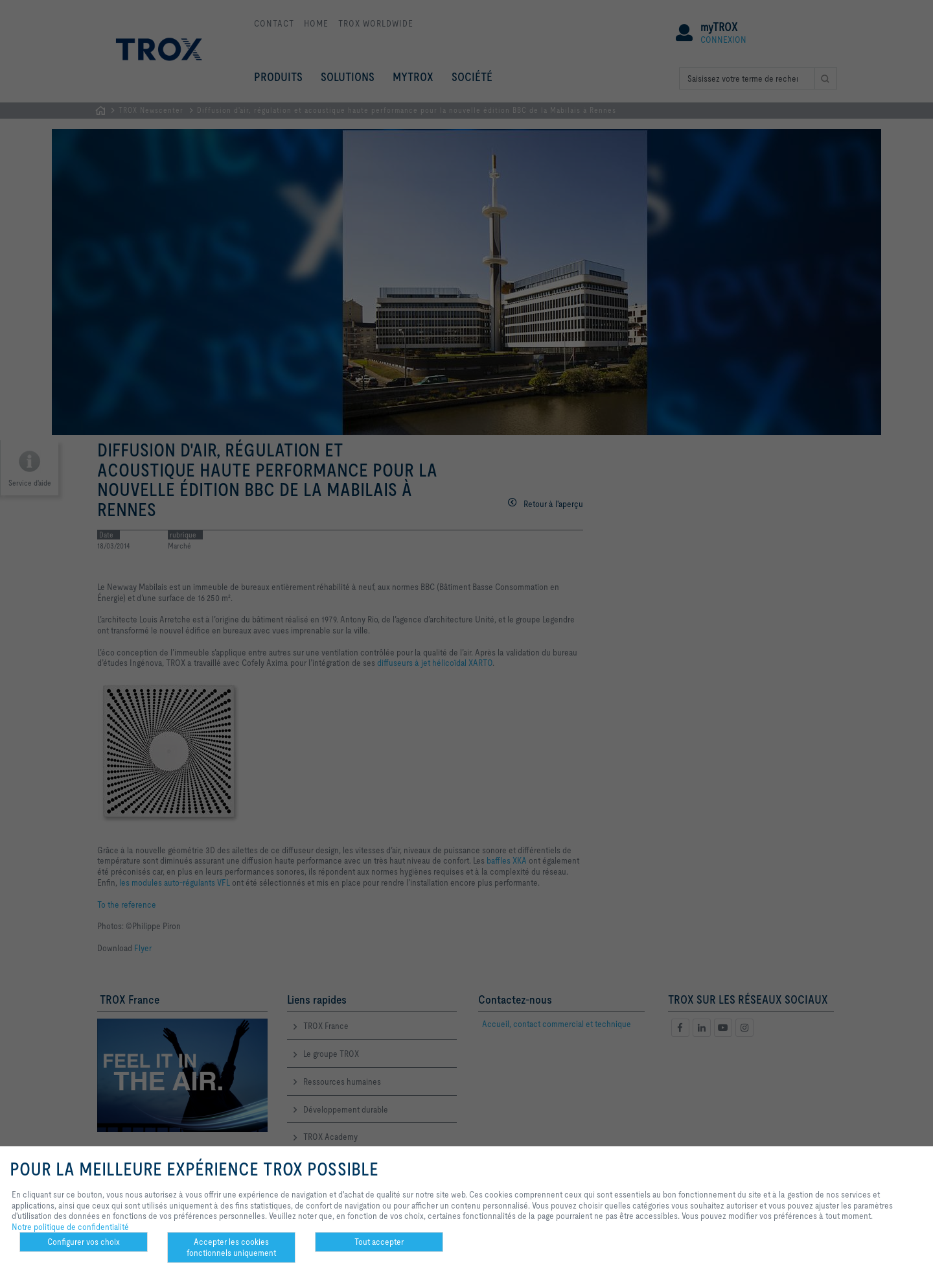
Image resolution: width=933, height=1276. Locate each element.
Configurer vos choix (83, 1241)
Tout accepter (379, 1241)
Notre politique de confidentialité (70, 1227)
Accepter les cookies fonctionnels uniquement (231, 1247)
